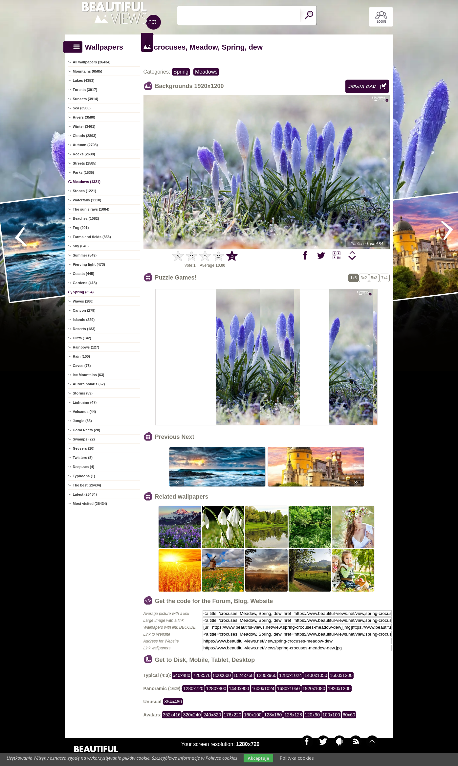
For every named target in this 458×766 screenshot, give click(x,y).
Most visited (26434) (90, 504)
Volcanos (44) (84, 412)
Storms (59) (83, 393)
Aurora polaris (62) (89, 384)
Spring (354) (83, 292)
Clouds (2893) (85, 136)
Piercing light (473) (89, 264)
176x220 (232, 714)
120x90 (312, 714)
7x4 (384, 278)
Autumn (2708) (85, 145)
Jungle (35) (82, 421)
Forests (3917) (85, 90)
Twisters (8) (83, 458)
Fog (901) (81, 228)
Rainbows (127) (86, 347)
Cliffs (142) (82, 338)
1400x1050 (315, 675)
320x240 (192, 714)
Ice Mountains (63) (88, 375)
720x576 (202, 675)
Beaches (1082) (86, 218)
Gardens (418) (85, 283)
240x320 (212, 714)
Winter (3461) (84, 126)
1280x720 (193, 688)
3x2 (363, 278)
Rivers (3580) (84, 117)
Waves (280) (83, 301)
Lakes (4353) (84, 80)
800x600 (222, 675)
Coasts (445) (83, 274)
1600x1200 (341, 675)
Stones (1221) (85, 191)
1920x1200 (339, 688)
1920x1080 (313, 688)
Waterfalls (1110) (87, 200)
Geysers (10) (84, 448)
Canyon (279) (84, 310)
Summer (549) (85, 255)
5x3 (374, 278)
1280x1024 (290, 675)
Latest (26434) (85, 494)
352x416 (172, 714)
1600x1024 (263, 688)
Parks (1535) (83, 172)
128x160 (273, 714)
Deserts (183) (84, 329)
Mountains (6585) (87, 71)
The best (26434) (87, 485)
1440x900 (239, 688)
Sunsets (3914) (85, 99)
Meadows (206, 72)
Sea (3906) (82, 108)
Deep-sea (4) (83, 467)
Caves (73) (82, 366)
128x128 (293, 714)
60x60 (349, 714)
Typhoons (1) (84, 476)
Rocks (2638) (84, 154)
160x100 (253, 714)
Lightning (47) (85, 402)
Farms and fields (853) (92, 237)
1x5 (353, 278)
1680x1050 (288, 688)
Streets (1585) (85, 163)
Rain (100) (81, 356)
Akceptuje (258, 758)
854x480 (173, 701)
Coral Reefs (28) (86, 430)
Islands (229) (84, 320)
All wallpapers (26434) (92, 62)
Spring (180, 72)
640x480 (181, 675)
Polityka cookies (297, 758)
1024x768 (243, 675)
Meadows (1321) (86, 182)
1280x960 (266, 675)
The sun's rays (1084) (91, 209)
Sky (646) (81, 246)
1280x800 (216, 688)
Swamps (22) (84, 439)
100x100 (331, 714)
